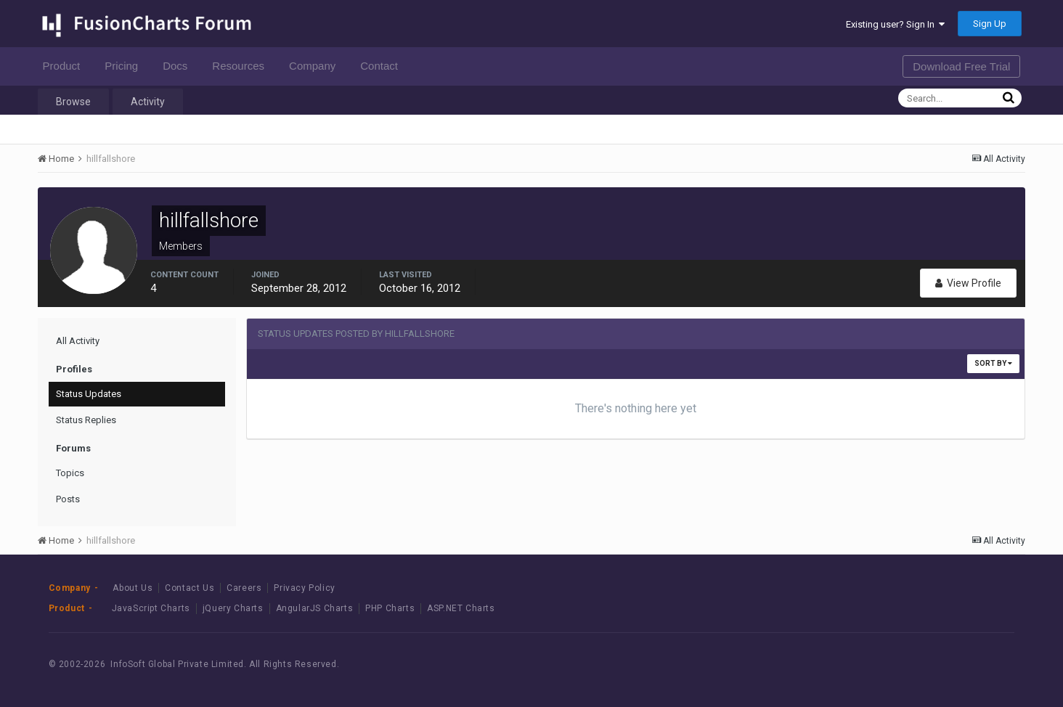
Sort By (993, 363)
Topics (70, 472)
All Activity (77, 340)
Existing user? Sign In (895, 24)
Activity (148, 101)
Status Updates (88, 393)
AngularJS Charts (315, 608)
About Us (132, 588)
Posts (68, 499)
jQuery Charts (233, 608)
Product (66, 66)
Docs (179, 66)
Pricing (125, 66)
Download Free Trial (961, 66)
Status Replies (86, 419)
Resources (242, 66)
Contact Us (189, 588)
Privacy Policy (304, 588)
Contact (383, 66)
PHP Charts (390, 608)
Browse (73, 101)
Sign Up (989, 23)
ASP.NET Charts (460, 608)
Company (316, 66)
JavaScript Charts (151, 608)
